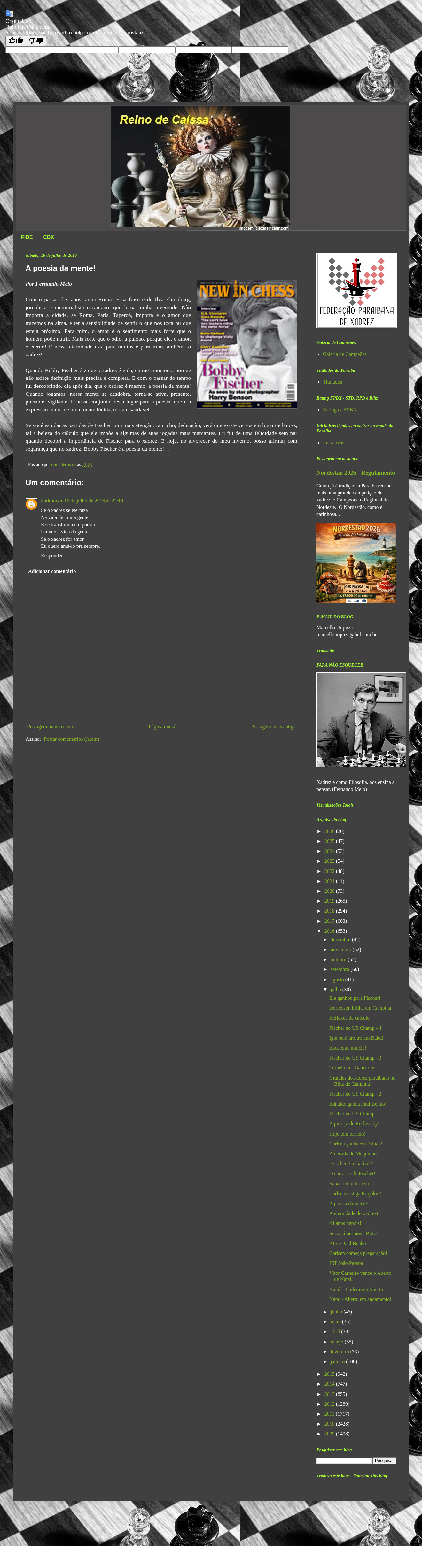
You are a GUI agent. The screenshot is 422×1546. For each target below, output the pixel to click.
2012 (330, 1404)
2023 (330, 861)
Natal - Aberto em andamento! (360, 1299)
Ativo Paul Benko (347, 1243)
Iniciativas (333, 442)
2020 (330, 891)
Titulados (332, 382)
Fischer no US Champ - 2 (355, 1094)
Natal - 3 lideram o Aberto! (357, 1289)
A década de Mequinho (353, 1153)
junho (337, 1311)
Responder (52, 555)
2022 (330, 871)
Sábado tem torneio (349, 1183)
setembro (341, 969)
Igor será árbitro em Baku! (356, 1038)
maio (336, 1321)
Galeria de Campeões (345, 354)
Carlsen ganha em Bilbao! (356, 1143)
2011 (330, 1414)
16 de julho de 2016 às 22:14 (93, 500)
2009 (330, 1433)
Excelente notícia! (347, 1048)
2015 (330, 1374)
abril (336, 1331)
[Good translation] (15, 41)
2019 (330, 901)
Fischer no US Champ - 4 (355, 1028)
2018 (330, 911)
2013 (330, 1394)
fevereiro (340, 1351)
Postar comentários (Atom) (71, 739)
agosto (338, 979)
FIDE (27, 237)
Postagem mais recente (50, 726)
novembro (342, 949)
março (338, 1341)
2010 (330, 1424)
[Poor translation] (36, 41)
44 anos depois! (345, 1223)
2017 (330, 921)
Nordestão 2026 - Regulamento (355, 472)
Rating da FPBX (340, 409)
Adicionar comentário (52, 571)
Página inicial (163, 726)
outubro (339, 959)
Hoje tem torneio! (347, 1134)
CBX (48, 237)
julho (336, 989)
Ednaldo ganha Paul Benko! (358, 1103)
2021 (330, 881)
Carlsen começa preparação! (358, 1253)
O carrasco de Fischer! (352, 1173)
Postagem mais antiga (273, 726)
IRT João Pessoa (346, 1263)
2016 (330, 931)
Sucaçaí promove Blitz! (353, 1233)
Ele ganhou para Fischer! (354, 998)
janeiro (338, 1361)
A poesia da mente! (349, 1203)
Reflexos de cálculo (349, 1018)
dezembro (341, 939)
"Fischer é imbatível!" (351, 1163)
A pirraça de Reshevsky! (354, 1123)
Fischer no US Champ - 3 (355, 1057)
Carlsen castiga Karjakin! (355, 1193)
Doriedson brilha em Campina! (361, 1008)
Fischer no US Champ (352, 1113)
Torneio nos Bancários (352, 1067)
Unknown (51, 500)
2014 (330, 1384)
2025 (330, 841)
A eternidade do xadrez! (353, 1213)
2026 (330, 831)
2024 (330, 851)
